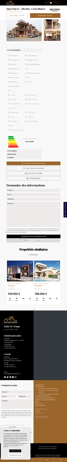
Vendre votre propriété (45, 400)
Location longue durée (48, 388)
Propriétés (40, 387)
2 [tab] (34, 309)
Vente (40, 392)
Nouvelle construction (48, 390)
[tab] (24, 50)
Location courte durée (48, 394)
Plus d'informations (13, 446)
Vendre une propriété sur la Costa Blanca (47, 446)
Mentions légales (41, 409)
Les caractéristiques (13, 50)
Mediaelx (45, 417)
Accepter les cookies (15, 451)
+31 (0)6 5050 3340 (10, 348)
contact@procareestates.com (12, 373)
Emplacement (11, 154)
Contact (39, 403)
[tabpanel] (20, 282)
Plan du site (39, 413)
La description (12, 151)
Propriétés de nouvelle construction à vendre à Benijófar (47, 455)
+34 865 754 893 (9, 364)
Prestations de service (45, 398)
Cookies (38, 411)
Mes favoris (40, 405)
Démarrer (39, 385)
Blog (37, 402)
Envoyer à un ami (33, 173)
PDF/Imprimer (33, 178)
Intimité (37, 410)
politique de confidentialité (16, 230)
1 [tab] (32, 309)
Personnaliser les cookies (15, 455)
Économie (10, 157)
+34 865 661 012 (9, 346)
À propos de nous (42, 396)
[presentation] (9, 422)
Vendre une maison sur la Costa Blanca (47, 448)
